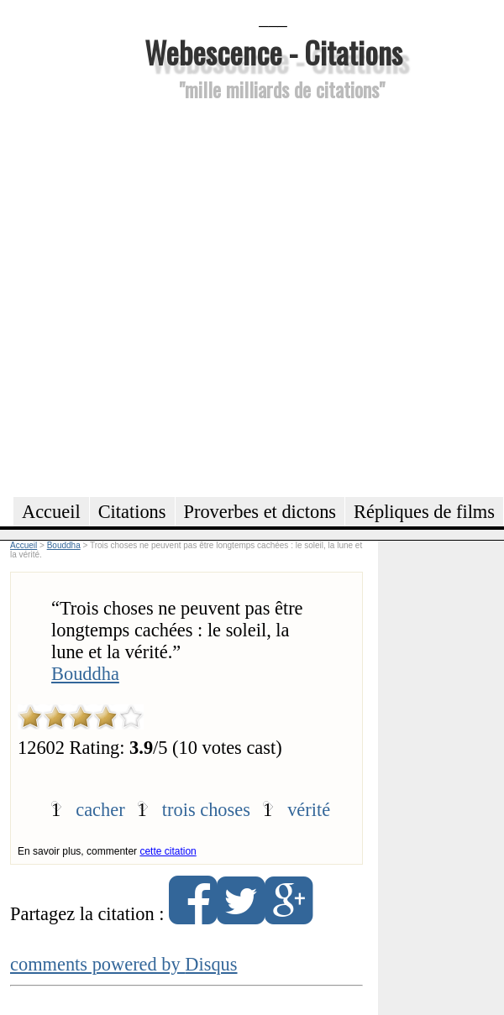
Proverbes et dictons (260, 511)
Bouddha (85, 673)
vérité (308, 809)
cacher (100, 809)
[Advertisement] (180, 296)
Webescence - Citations (273, 51)
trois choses (206, 809)
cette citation (167, 851)
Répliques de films (424, 511)
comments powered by (124, 964)
